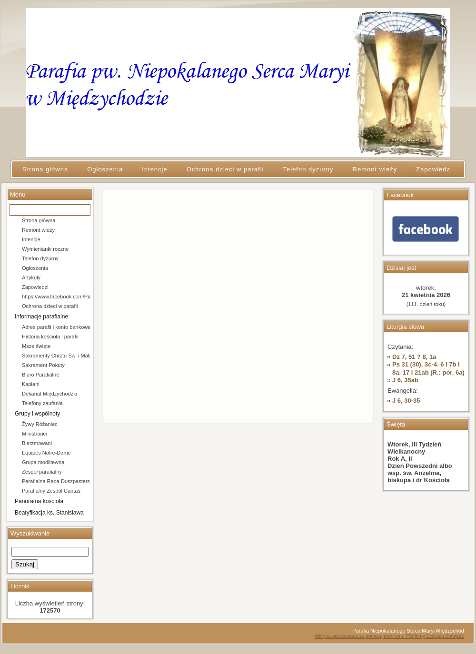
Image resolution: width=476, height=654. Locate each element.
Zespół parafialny (42, 472)
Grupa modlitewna (43, 462)
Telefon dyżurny (40, 258)
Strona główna (38, 220)
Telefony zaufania (42, 403)
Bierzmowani (37, 443)
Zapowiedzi (35, 287)
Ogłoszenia (35, 268)
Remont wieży (38, 230)
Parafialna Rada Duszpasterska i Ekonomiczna (56, 481)
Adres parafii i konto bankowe (56, 327)
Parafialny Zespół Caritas (51, 491)
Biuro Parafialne (40, 374)
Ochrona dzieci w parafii (50, 306)
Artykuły (31, 277)
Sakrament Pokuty (43, 365)
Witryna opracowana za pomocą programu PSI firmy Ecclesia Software (389, 636)
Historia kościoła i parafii (50, 336)
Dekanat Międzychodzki (49, 393)
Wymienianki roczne (45, 249)
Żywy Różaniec (40, 424)
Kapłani (31, 384)
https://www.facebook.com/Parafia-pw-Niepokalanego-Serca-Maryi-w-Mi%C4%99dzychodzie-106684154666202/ (56, 296)
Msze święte (36, 346)
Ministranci (34, 433)
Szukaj (24, 564)
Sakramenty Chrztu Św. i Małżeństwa (56, 355)
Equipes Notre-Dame (46, 453)
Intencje (31, 239)
